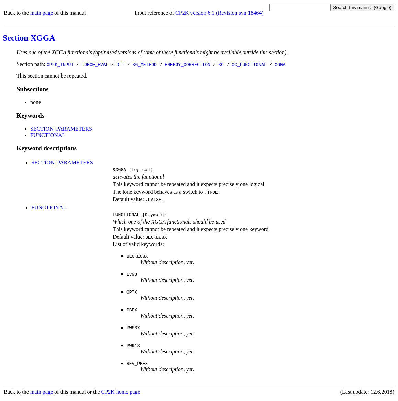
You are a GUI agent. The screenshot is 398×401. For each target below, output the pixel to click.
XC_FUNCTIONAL (249, 64)
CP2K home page (120, 394)
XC (221, 64)
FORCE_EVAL (94, 64)
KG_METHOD (145, 64)
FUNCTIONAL (47, 135)
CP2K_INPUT (60, 64)
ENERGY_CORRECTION (187, 64)
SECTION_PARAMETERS (61, 129)
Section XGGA (29, 37)
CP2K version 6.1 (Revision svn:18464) (219, 13)
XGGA (280, 64)
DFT (120, 64)
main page (41, 13)
